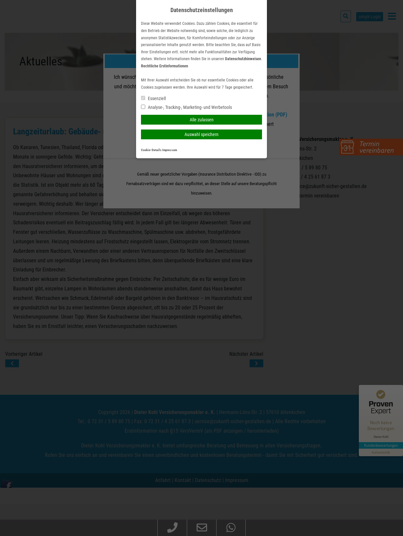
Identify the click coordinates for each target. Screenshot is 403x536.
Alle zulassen (202, 119)
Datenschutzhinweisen (243, 59)
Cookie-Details (151, 150)
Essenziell (153, 98)
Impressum (169, 150)
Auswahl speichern (201, 134)
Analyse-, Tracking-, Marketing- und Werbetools (186, 107)
